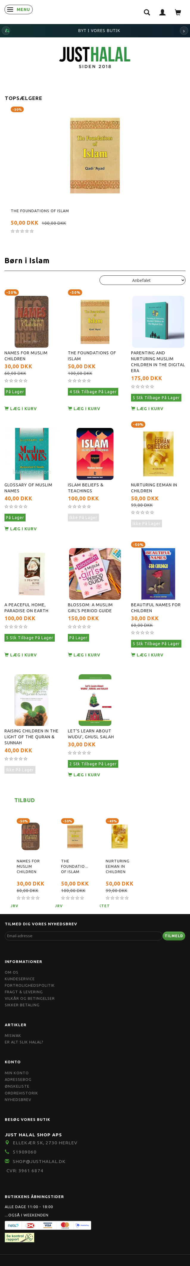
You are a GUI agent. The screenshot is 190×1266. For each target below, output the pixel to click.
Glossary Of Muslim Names (28, 488)
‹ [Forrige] (6, 30)
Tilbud (24, 800)
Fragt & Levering (24, 992)
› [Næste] (184, 30)
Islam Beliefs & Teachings (86, 488)
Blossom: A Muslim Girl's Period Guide (90, 607)
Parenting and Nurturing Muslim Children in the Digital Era (158, 361)
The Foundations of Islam (40, 211)
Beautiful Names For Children (156, 607)
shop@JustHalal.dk (39, 1161)
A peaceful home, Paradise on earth (26, 607)
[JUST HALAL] (95, 57)
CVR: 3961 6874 (25, 1170)
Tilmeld (174, 936)
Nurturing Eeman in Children (154, 488)
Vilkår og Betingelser (30, 998)
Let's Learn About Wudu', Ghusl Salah (91, 734)
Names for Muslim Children (26, 355)
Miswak (13, 1035)
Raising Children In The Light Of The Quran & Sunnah (31, 737)
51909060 (25, 1151)
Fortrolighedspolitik (30, 985)
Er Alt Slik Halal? (24, 1042)
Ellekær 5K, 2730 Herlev (45, 1142)
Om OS (11, 972)
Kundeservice (20, 979)
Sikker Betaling (22, 1005)
